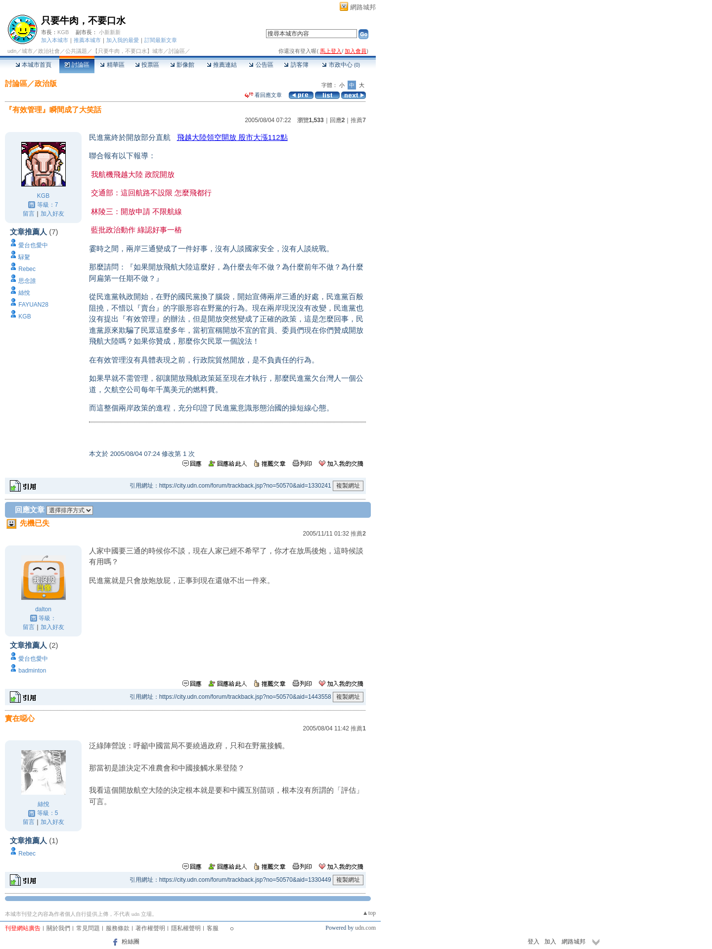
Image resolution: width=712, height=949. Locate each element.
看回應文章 (263, 95)
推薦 (358, 120)
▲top (369, 912)
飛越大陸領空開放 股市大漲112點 (232, 137)
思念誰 (27, 280)
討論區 (77, 64)
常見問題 (88, 928)
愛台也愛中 (33, 245)
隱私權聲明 (186, 928)
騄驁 (24, 257)
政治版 (46, 83)
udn (11, 51)
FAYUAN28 (33, 304)
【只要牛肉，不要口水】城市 (127, 51)
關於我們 (58, 928)
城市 (27, 51)
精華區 (112, 64)
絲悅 (24, 292)
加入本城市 (54, 40)
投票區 (147, 64)
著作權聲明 (150, 928)
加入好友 (52, 213)
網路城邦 (363, 7)
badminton (32, 670)
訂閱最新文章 (160, 40)
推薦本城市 (87, 40)
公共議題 (76, 51)
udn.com (365, 927)
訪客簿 (296, 64)
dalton (43, 609)
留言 (29, 213)
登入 (533, 941)
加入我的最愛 (122, 40)
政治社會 (49, 51)
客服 (213, 928)
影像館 (182, 64)
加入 (550, 941)
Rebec (27, 269)
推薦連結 (222, 64)
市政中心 (341, 64)
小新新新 (110, 32)
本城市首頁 (33, 64)
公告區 (261, 64)
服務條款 (118, 928)
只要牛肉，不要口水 (83, 20)
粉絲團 (130, 941)
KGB (63, 32)
